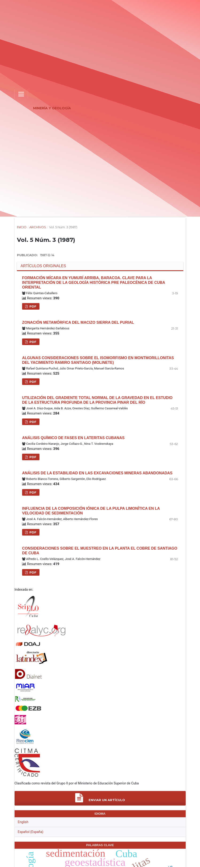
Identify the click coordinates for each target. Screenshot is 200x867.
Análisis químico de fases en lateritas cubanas (73, 438)
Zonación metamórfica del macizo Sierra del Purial (78, 322)
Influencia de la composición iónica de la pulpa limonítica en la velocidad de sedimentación (91, 510)
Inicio (22, 227)
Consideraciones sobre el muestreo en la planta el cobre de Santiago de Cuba (99, 550)
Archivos (37, 227)
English (23, 822)
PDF (32, 306)
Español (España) (30, 832)
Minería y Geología (52, 108)
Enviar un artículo (100, 797)
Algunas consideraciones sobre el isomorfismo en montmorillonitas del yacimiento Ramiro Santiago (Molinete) (98, 360)
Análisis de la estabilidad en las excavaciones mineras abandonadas (97, 473)
